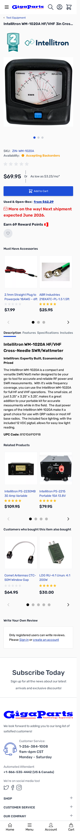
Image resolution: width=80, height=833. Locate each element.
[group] (17, 164)
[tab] (12, 334)
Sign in (24, 640)
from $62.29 (44, 202)
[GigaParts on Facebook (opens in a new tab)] (12, 787)
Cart (71, 827)
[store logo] (29, 7)
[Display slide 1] (33, 322)
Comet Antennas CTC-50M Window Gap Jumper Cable (20, 580)
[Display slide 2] (38, 322)
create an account (46, 640)
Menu (29, 827)
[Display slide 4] (46, 519)
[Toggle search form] (50, 7)
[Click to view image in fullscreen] (38, 92)
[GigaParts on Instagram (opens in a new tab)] (19, 787)
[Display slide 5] (49, 604)
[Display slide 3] (43, 322)
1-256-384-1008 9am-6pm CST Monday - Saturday (35, 751)
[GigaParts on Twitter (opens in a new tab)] (6, 787)
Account (51, 827)
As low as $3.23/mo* (45, 176)
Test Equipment (15, 17)
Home (10, 827)
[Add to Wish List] (8, 233)
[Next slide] (68, 322)
